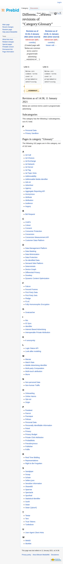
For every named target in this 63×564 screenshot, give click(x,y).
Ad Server (29, 167)
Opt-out (28, 399)
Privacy (28, 431)
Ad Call (28, 155)
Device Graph (30, 269)
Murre (27, 374)
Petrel (27, 428)
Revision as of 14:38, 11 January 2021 (51, 34)
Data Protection (31, 257)
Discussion (34, 8)
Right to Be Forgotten (33, 463)
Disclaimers (55, 555)
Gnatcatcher (30, 312)
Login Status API (31, 348)
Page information (8, 52)
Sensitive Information (33, 483)
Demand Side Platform (34, 263)
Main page (6, 24)
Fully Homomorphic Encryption (37, 304)
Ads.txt (28, 182)
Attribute (28, 197)
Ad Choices (29, 158)
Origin (27, 402)
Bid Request (30, 214)
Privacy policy (26, 555)
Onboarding (29, 393)
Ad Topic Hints (31, 173)
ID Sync (28, 323)
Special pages (7, 44)
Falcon (28, 286)
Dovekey (28, 275)
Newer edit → (51, 45)
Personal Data (31, 130)
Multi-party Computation (34, 368)
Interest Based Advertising (35, 329)
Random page (7, 29)
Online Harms (30, 396)
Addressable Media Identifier (36, 179)
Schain (28, 477)
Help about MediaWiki (9, 32)
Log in (59, 2)
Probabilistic (30, 440)
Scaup (27, 474)
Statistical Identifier (32, 499)
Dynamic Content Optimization (37, 278)
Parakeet (28, 410)
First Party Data (31, 292)
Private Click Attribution (34, 437)
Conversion (29, 234)
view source (34, 37)
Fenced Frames (31, 289)
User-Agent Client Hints (34, 533)
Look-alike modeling (33, 351)
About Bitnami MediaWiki (41, 555)
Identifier (28, 326)
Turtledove (29, 525)
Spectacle (29, 492)
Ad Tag (28, 170)
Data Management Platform (36, 248)
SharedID (29, 486)
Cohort (28, 225)
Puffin (27, 449)
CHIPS (28, 222)
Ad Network (29, 164)
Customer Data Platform (34, 240)
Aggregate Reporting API (35, 191)
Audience (29, 203)
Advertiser (29, 185)
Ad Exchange (30, 161)
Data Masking (30, 251)
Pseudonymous (31, 443)
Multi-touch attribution (33, 371)
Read (37, 13)
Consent (28, 228)
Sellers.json (29, 480)
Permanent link (7, 49)
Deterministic (30, 266)
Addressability (30, 176)
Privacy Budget (31, 434)
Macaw (28, 359)
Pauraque (29, 416)
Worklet (28, 544)
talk (36, 40)
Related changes (8, 42)
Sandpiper (29, 471)
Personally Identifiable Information (38, 425)
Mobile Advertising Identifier (36, 365)
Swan (27, 505)
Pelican (28, 419)
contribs (32, 42)
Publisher (29, 446)
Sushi (27, 502)
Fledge (28, 298)
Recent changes (7, 27)
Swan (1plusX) (31, 508)
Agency (28, 188)
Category (24, 8)
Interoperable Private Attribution (37, 332)
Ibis (26, 320)
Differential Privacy (32, 272)
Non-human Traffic (32, 385)
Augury (28, 206)
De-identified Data (32, 260)
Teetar (27, 516)
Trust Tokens (30, 522)
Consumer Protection (33, 231)
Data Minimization (32, 254)
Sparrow (28, 490)
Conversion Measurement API (37, 237)
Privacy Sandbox (32, 133)
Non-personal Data (32, 382)
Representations (31, 460)
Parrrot (28, 413)
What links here (7, 39)
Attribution (29, 200)
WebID (28, 541)
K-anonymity (30, 340)
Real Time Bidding (32, 457)
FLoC (27, 301)
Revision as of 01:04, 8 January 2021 (31, 34)
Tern (27, 519)
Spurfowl (28, 495)
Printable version (8, 47)
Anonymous (30, 194)
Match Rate (29, 362)
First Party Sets (31, 295)
